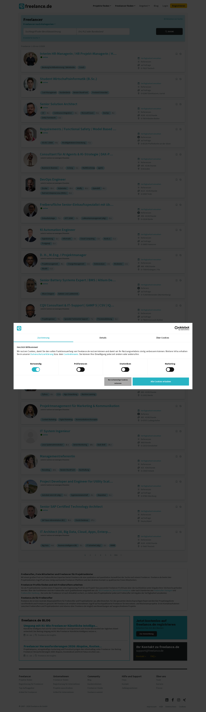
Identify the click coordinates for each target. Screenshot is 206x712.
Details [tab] (103, 337)
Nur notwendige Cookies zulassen (118, 381)
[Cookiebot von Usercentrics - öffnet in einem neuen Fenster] (176, 328)
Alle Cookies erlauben (161, 381)
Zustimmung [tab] (43, 337)
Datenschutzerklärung (42, 354)
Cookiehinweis (71, 354)
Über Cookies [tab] (162, 337)
